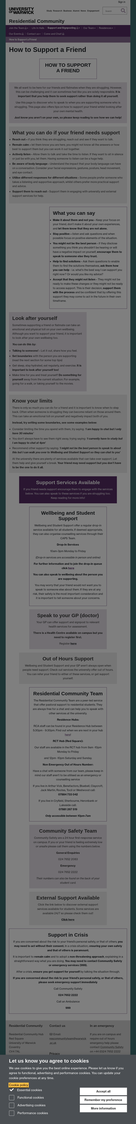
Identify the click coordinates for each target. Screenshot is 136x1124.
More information (103, 1108)
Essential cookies (25, 1090)
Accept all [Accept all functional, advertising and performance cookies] (103, 1091)
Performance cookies (28, 1113)
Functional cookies (26, 1098)
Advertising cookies (27, 1105)
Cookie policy (18, 1085)
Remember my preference (103, 1100)
